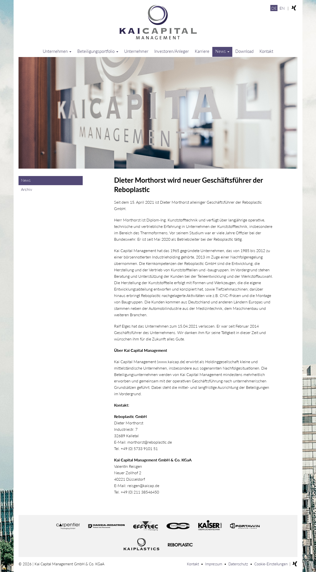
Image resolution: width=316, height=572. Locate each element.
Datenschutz (238, 564)
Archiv (26, 189)
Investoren (171, 51)
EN (282, 8)
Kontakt (266, 51)
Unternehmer (136, 51)
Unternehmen (57, 51)
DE (273, 8)
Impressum (213, 564)
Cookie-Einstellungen (271, 564)
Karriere (202, 51)
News (222, 51)
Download (244, 51)
